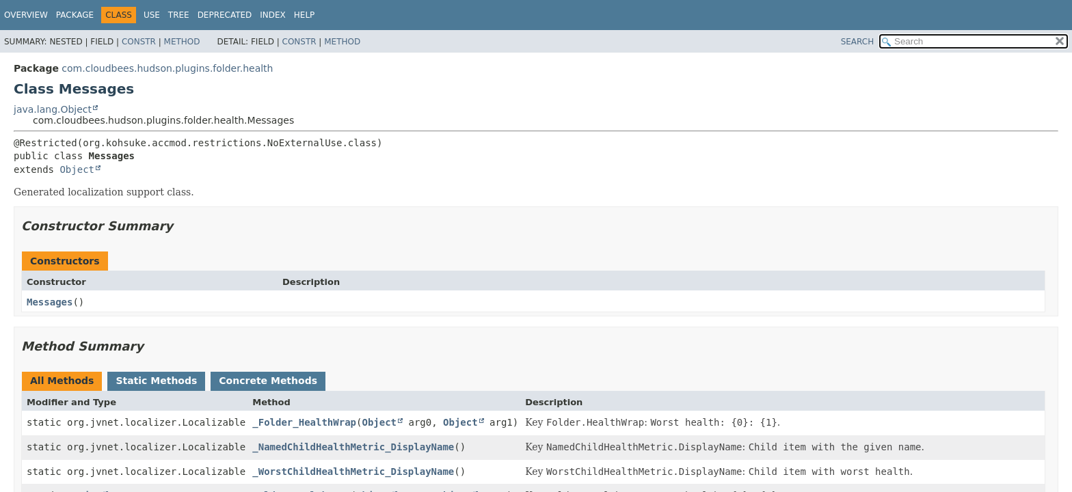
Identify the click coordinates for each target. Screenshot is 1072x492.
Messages (49, 302)
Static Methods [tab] (156, 380)
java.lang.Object (53, 109)
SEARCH (857, 41)
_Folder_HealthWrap (304, 422)
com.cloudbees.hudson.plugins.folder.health (167, 68)
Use (152, 15)
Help (304, 15)
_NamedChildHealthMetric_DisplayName (353, 446)
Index (273, 15)
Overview (26, 15)
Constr (139, 41)
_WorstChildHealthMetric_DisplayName (353, 471)
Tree (178, 15)
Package (75, 15)
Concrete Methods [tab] (268, 380)
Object (76, 169)
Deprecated (225, 15)
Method (182, 41)
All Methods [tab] (62, 380)
